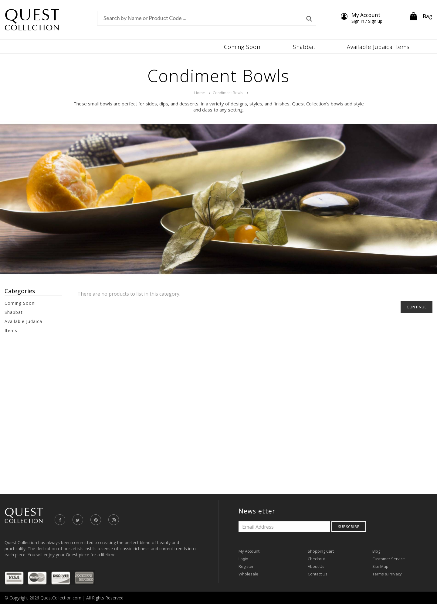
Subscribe (348, 526)
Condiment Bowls (228, 92)
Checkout (316, 558)
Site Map (380, 566)
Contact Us (317, 574)
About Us (316, 566)
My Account (249, 551)
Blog (376, 551)
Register (246, 566)
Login (243, 558)
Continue (416, 307)
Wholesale (248, 574)
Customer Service (388, 558)
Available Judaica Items (23, 325)
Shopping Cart (321, 551)
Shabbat (14, 312)
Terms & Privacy (387, 574)
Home (199, 92)
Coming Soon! (20, 303)
